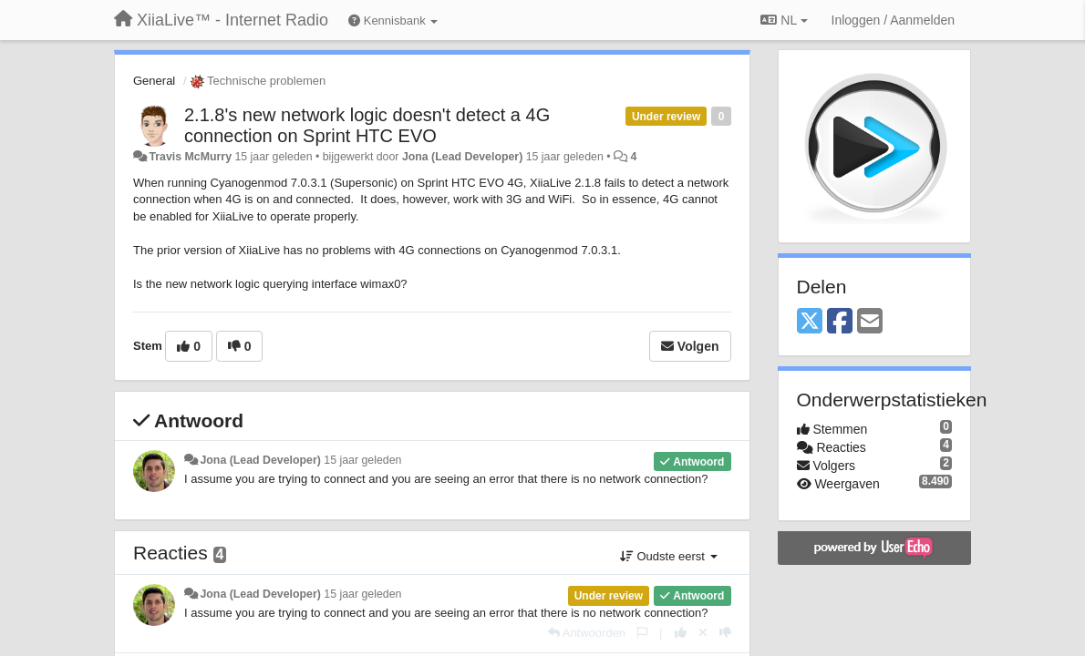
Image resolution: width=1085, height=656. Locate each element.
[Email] (870, 322)
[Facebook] (839, 322)
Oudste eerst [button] (669, 556)
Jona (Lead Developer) (462, 156)
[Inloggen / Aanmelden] (893, 20)
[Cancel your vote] (703, 633)
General (154, 80)
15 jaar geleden (362, 460)
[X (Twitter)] (809, 322)
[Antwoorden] (586, 633)
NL (783, 20)
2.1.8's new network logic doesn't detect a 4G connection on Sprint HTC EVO (367, 125)
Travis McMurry (190, 156)
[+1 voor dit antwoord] (681, 633)
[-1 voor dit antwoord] (725, 633)
